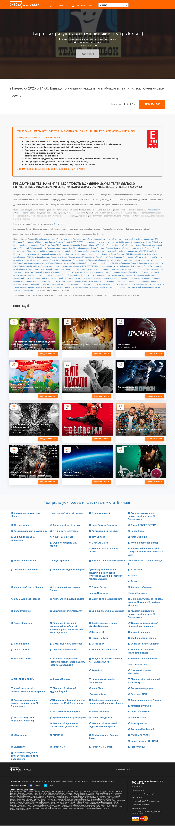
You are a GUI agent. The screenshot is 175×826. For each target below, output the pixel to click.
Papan (158, 251)
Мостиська (37, 802)
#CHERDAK (144, 251)
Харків (82, 806)
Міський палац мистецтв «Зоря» (48, 239)
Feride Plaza (157, 242)
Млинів (12, 802)
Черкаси (28, 808)
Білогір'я (55, 791)
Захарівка (90, 796)
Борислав (111, 791)
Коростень (51, 799)
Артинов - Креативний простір (118, 248)
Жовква (58, 796)
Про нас (25, 781)
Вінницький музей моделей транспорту (136, 272)
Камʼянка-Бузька (72, 797)
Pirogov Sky (93, 287)
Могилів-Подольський (24, 802)
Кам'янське (62, 797)
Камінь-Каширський (87, 797)
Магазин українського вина (19, 809)
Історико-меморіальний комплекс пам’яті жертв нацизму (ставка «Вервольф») (65, 269)
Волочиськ (23, 794)
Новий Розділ (84, 802)
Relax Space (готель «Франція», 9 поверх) (106, 281)
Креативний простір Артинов (145, 700)
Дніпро (92, 794)
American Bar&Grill (28, 281)
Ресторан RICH (131, 275)
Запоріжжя (74, 796)
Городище (62, 794)
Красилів (85, 799)
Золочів (21, 797)
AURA (151, 251)
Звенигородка (100, 796)
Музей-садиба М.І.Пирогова (37, 266)
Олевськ (33, 803)
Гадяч (31, 794)
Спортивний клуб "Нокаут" (134, 257)
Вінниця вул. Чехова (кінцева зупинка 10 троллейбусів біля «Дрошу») (79, 257)
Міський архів (18, 266)
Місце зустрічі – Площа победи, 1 (145, 248)
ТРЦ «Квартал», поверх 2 (47, 281)
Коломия (36, 799)
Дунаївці (27, 796)
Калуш (36, 797)
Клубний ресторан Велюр (130, 245)
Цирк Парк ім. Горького (53, 242)
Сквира (45, 805)
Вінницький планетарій (122, 266)
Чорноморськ (56, 808)
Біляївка (62, 791)
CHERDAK (160, 284)
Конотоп (43, 799)
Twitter (48, 785)
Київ (109, 797)
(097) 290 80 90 (58, 5)
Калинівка (29, 797)
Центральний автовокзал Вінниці (51, 254)
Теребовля (14, 806)
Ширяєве (80, 808)
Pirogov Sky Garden (107, 287)
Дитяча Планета (84, 272)
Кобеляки (115, 797)
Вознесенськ (108, 793)
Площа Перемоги (98, 248)
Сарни (28, 805)
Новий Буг (74, 802)
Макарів (68, 800)
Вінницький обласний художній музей (66, 275)
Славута (58, 805)
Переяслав (63, 803)
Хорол (108, 806)
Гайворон (37, 794)
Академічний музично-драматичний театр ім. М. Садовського (128, 239)
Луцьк (45, 800)
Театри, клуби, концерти (140, 804)
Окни (27, 803)
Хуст (11, 808)
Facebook (35, 785)
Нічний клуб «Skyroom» (119, 242)
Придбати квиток (48, 354)
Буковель (29, 793)
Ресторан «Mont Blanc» (23, 251)
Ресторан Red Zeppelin (134, 284)
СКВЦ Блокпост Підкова (136, 254)
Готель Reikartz (137, 263)
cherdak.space (23, 284)
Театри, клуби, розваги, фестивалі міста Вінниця (87, 502)
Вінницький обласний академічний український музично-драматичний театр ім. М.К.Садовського (98, 251)
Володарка (118, 793)
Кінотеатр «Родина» (86, 254)
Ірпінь (31, 791)
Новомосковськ (95, 802)
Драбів (116, 794)
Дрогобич (13, 796)
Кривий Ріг (112, 799)
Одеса (21, 803)
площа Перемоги (103, 254)
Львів (51, 800)
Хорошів (114, 806)
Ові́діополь (14, 803)
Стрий (103, 805)
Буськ (35, 793)
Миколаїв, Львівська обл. (98, 800)
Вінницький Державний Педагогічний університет (50, 284)
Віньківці (69, 793)
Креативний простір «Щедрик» (136, 281)
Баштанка (78, 791)
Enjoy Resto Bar (65, 281)
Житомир (42, 796)
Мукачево (45, 802)
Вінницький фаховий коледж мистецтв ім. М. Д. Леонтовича (70, 278)
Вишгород (99, 793)
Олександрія (42, 803)
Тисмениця (31, 806)
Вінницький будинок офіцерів (45, 251)
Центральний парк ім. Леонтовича (106, 272)
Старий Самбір (80, 805)
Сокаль (71, 805)
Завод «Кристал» (80, 260)
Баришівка (70, 791)
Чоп (48, 808)
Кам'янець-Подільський (48, 797)
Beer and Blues (113, 245)
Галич (44, 794)
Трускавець (41, 806)
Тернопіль (22, 806)
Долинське (108, 794)
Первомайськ (52, 803)
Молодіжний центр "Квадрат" (25, 254)
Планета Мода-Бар (100, 717)
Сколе (52, 805)
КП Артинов (150, 284)
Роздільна (21, 805)
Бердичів (87, 791)
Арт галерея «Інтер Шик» (140, 242)
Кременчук (103, 799)
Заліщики (65, 796)
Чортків (64, 808)
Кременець (94, 799)
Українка (64, 806)
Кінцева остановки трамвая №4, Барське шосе (117, 269)
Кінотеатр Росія (25, 269)
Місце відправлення (81, 248)
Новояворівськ (107, 802)
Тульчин (49, 806)
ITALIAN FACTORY (48, 287)
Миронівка (120, 800)
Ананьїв (37, 791)
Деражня (78, 794)
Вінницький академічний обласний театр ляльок (83, 263)
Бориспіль (119, 791)
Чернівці (36, 808)
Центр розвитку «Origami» (70, 266)
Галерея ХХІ (109, 263)
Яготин (99, 808)
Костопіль (69, 799)
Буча (40, 793)
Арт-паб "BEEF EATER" (73, 242)
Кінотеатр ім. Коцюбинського (67, 599)
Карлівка (103, 797)
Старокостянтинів (93, 805)
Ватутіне (91, 793)
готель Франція (73, 245)
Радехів (116, 803)
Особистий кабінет (83, 5)
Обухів (116, 802)
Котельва (77, 799)
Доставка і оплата (66, 781)
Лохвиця (33, 800)
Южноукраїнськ (90, 808)
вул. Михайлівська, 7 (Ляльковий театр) (145, 801)
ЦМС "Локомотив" (138, 664)
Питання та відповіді (81, 781)
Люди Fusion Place (47, 245)
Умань (70, 806)
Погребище (79, 803)
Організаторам (108, 781)
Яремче (106, 808)
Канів (97, 797)
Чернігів (43, 808)
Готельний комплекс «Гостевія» (47, 272)
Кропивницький (15, 800)
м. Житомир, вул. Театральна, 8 (143, 794)
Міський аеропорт (122, 263)
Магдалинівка (59, 800)
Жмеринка (50, 796)
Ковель (12, 799)
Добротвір (99, 794)
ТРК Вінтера (61, 245)
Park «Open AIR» (123, 287)
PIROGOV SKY (88, 266)
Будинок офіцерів (95, 239)
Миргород (111, 800)
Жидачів (34, 796)
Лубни (39, 800)
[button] (113, 5)
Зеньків (116, 796)
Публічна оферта (96, 781)
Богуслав (103, 791)
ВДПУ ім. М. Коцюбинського (38, 257)
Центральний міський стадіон (75, 239)
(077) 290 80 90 (137, 797)
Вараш (76, 793)
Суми (108, 805)
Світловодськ (37, 805)
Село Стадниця (115, 257)
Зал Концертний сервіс (153, 263)
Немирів (59, 802)
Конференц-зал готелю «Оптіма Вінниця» (45, 263)
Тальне (114, 805)
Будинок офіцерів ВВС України (93, 245)
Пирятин (71, 803)
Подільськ (88, 803)
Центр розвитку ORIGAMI (67, 287)
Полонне (96, 803)
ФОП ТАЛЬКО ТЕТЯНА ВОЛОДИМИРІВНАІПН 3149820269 (146, 812)
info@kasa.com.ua (138, 790)
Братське (13, 793)
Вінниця (62, 793)
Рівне (110, 803)
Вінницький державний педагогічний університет (91, 284)
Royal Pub (28, 272)
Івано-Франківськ (16, 791)
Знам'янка (13, 797)
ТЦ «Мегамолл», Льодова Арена (26, 287)
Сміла (65, 805)
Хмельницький (99, 806)
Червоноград (19, 808)
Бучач (46, 793)
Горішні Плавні (53, 794)
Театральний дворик (101, 275)
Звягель (109, 796)
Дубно (20, 796)
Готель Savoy (71, 254)
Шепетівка (72, 808)
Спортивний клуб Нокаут (33, 242)
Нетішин (66, 802)
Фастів (76, 806)
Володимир (14, 794)
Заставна (82, 796)
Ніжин (53, 802)
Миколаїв (84, 800)
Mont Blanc (87, 275)
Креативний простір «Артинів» (96, 242)
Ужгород (56, 806)
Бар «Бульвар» (118, 284)
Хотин (121, 806)
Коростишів (61, 799)
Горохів (70, 794)
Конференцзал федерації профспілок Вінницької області (119, 278)
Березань (95, 791)
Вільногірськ (53, 793)
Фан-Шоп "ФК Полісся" (140, 808)
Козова (29, 799)
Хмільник (89, 806)
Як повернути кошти (52, 781)
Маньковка (76, 800)
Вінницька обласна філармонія (26, 245)
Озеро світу (54, 266)
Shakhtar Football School (148, 269)
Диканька (85, 794)
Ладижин (25, 800)
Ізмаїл (26, 791)
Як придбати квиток (36, 781)
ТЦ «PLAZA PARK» (68, 272)
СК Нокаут (83, 287)
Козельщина (21, 799)
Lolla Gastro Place (80, 281)
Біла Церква (46, 791)
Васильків (83, 793)
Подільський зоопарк (104, 266)
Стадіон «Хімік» (117, 275)
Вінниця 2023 (59, 224)
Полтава (104, 803)
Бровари (21, 793)
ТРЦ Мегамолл (20, 525)
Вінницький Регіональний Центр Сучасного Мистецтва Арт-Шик (46, 248)
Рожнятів (13, 805)
